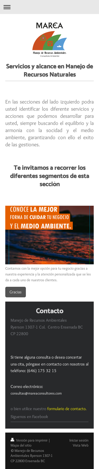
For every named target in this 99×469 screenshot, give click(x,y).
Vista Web (80, 445)
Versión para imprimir (29, 440)
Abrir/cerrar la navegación (49, 7)
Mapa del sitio (21, 445)
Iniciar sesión (78, 440)
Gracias (16, 291)
